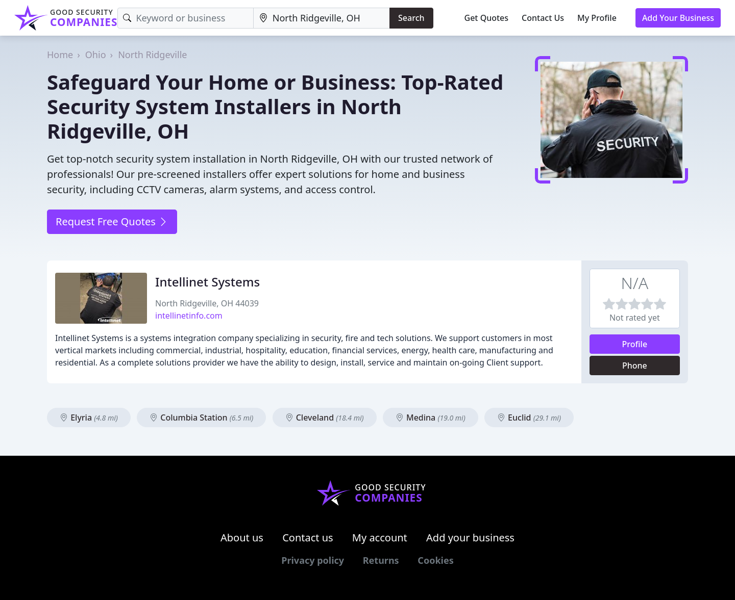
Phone (634, 365)
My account (379, 537)
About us (241, 537)
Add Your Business (678, 17)
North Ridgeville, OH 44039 (207, 303)
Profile (635, 344)
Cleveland (324, 417)
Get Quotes (486, 17)
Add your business (470, 537)
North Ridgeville (152, 54)
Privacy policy (312, 560)
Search (411, 17)
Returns (381, 560)
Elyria (89, 417)
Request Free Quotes (112, 221)
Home (60, 54)
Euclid (529, 417)
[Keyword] (185, 18)
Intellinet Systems (207, 281)
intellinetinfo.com (189, 315)
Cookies (435, 560)
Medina (430, 417)
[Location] (321, 18)
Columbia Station (201, 417)
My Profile (597, 17)
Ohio (95, 54)
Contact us (307, 537)
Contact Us (543, 17)
